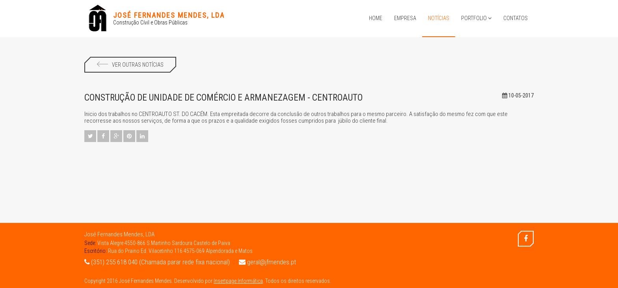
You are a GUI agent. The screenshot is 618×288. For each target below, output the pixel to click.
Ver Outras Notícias (130, 65)
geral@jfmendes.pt (267, 262)
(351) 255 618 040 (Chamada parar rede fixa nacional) (157, 262)
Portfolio (476, 18)
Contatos (515, 18)
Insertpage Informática (238, 281)
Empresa (405, 18)
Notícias (438, 18)
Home (375, 18)
